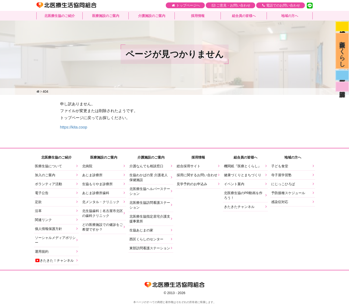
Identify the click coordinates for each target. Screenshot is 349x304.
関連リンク (43, 220)
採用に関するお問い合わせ (197, 175)
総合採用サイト (188, 166)
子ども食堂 (279, 166)
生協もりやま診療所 (97, 184)
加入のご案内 (45, 175)
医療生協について (48, 166)
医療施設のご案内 (105, 16)
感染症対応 (342, 26)
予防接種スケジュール (288, 193)
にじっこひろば (283, 184)
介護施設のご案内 (151, 16)
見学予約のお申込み (192, 184)
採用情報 (198, 16)
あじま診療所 (92, 175)
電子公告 (41, 193)
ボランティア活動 (48, 184)
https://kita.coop (73, 127)
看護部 (342, 87)
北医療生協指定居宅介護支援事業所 (149, 218)
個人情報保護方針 (48, 229)
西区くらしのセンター (146, 239)
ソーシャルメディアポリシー (55, 240)
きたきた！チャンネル (54, 260)
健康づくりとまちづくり (242, 175)
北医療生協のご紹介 (59, 16)
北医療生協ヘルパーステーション (149, 191)
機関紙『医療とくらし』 (242, 166)
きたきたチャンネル (239, 207)
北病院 (87, 166)
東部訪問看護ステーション (149, 248)
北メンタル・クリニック (100, 202)
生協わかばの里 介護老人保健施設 (148, 177)
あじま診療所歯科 (95, 193)
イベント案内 (234, 184)
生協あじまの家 (141, 230)
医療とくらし (342, 51)
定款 (38, 202)
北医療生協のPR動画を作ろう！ (243, 195)
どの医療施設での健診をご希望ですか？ (102, 227)
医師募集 (342, 75)
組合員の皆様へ (244, 16)
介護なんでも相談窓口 (146, 166)
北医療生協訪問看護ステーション (149, 205)
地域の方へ (289, 16)
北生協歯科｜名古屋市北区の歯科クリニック (102, 213)
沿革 (38, 211)
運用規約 (41, 251)
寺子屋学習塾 (281, 175)
